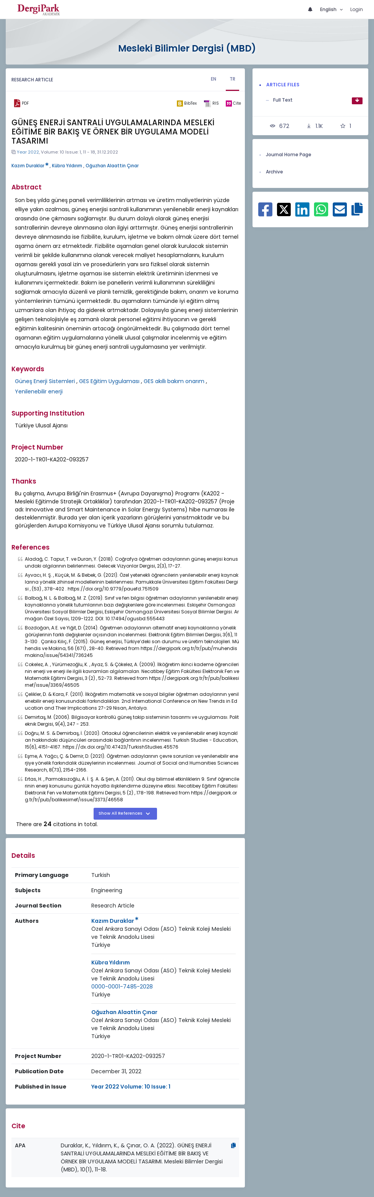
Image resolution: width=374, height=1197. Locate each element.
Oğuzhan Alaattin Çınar (112, 166)
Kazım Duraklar (30, 166)
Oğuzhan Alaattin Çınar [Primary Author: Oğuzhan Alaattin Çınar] (124, 1012)
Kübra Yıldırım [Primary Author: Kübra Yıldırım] (110, 962)
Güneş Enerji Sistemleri (45, 381)
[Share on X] (284, 209)
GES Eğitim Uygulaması (109, 381)
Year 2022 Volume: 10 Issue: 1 (130, 1086)
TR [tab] (232, 79)
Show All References (121, 813)
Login (356, 9)
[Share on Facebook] (265, 213)
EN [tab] (213, 79)
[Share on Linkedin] (302, 213)
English (329, 9)
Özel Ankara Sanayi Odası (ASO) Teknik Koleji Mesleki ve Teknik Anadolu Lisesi (161, 933)
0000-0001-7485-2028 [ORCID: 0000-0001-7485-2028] (122, 986)
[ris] (211, 103)
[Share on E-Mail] (340, 213)
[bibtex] (186, 103)
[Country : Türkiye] (100, 945)
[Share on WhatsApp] (321, 213)
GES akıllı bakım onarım (174, 381)
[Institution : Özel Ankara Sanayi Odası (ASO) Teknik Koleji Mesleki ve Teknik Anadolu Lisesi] (163, 933)
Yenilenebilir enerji (39, 391)
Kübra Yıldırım (67, 166)
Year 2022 (28, 152)
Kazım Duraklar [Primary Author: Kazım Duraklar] (114, 921)
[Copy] (233, 1145)
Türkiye (100, 945)
